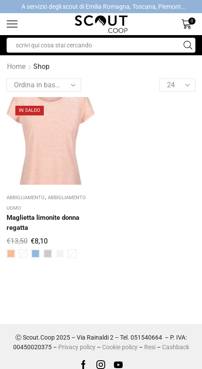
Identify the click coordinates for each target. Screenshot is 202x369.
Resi (150, 347)
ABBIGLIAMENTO (26, 198)
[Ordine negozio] (44, 85)
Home (16, 66)
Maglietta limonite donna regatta (43, 222)
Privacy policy (77, 347)
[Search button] (188, 45)
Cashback (175, 347)
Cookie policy (120, 347)
